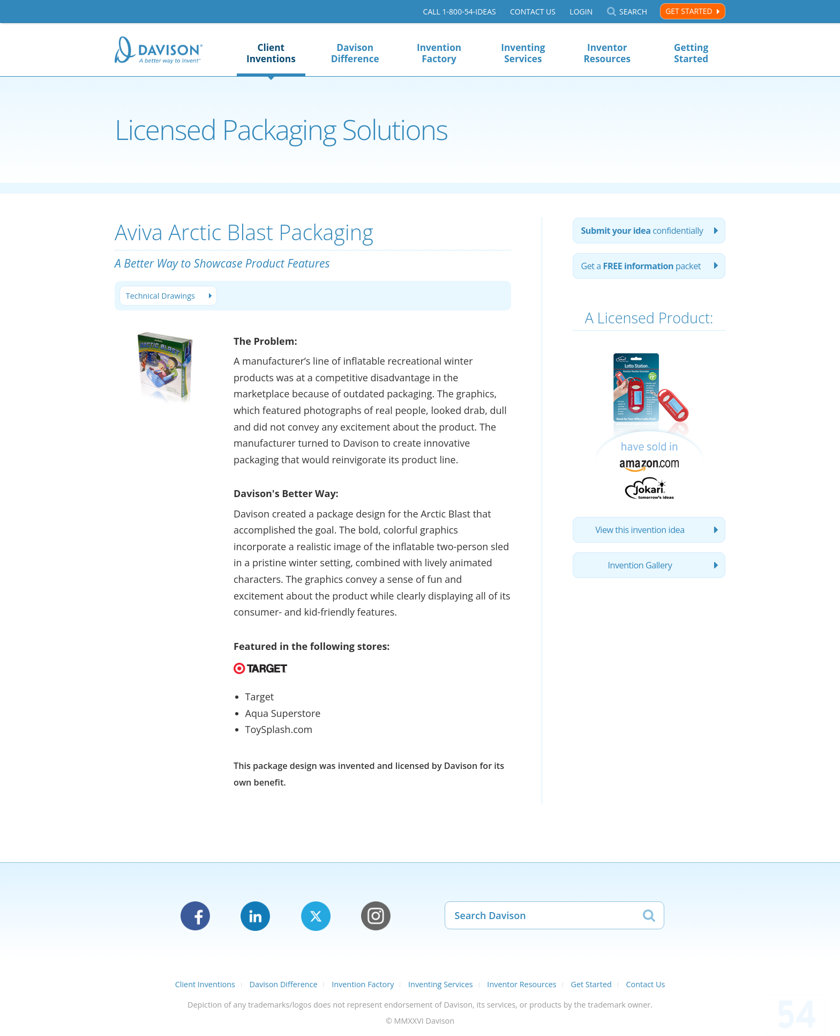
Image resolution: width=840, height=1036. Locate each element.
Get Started (688, 11)
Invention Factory (439, 53)
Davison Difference (355, 53)
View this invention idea (640, 530)
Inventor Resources (607, 53)
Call (459, 11)
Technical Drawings (160, 296)
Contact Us (533, 11)
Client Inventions (271, 53)
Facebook (195, 916)
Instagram (376, 916)
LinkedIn (255, 916)
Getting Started (691, 53)
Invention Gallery (640, 565)
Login (580, 11)
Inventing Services (523, 53)
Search (633, 11)
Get (641, 266)
